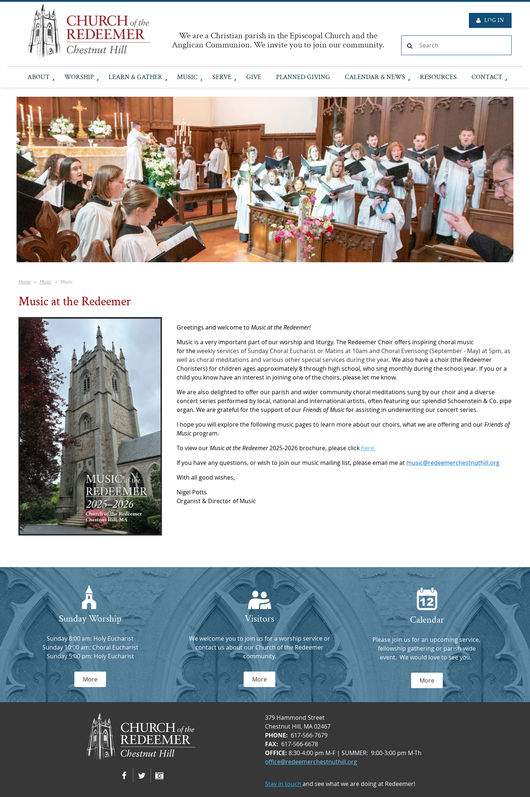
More (90, 679)
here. (368, 448)
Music (45, 281)
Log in (494, 20)
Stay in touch (284, 784)
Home (24, 281)
